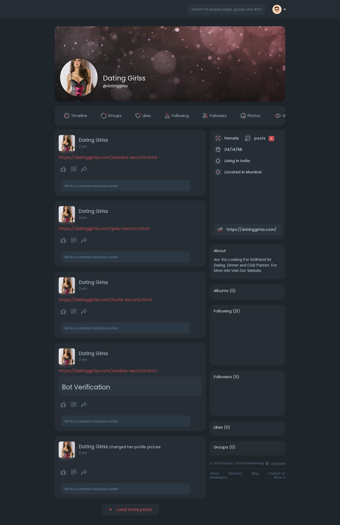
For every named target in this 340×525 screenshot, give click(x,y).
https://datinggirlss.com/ (251, 229)
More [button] (279, 477)
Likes (218, 427)
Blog (255, 473)
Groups (221, 447)
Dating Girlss (124, 78)
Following (223, 311)
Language (275, 463)
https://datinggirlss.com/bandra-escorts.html (108, 157)
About (214, 473)
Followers (223, 377)
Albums (221, 291)
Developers (218, 477)
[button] (226, 9)
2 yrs (83, 146)
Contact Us (276, 473)
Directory (235, 473)
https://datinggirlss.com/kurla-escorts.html (105, 300)
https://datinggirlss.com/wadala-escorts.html (108, 371)
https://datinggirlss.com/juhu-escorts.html (104, 228)
